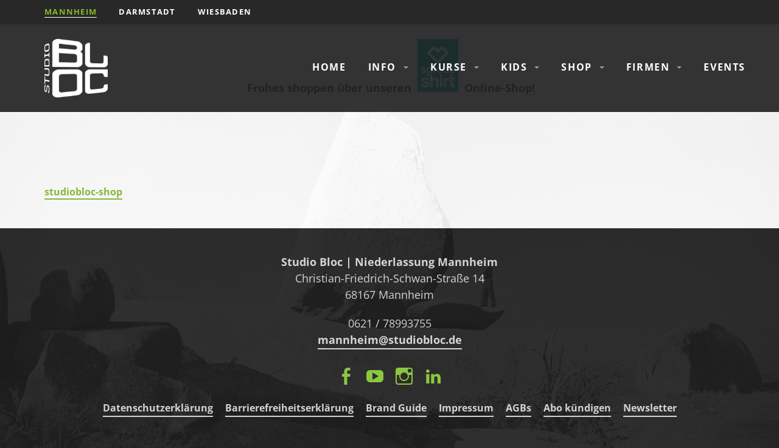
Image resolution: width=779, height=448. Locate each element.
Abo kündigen (577, 408)
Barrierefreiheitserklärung (289, 408)
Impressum (466, 408)
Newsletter (650, 408)
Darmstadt (147, 11)
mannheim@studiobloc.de (390, 339)
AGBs (518, 408)
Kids (514, 67)
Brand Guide (396, 408)
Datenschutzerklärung (158, 408)
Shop (576, 67)
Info (382, 67)
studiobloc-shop (83, 191)
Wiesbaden (225, 11)
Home (329, 67)
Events (725, 67)
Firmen (648, 67)
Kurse (448, 67)
